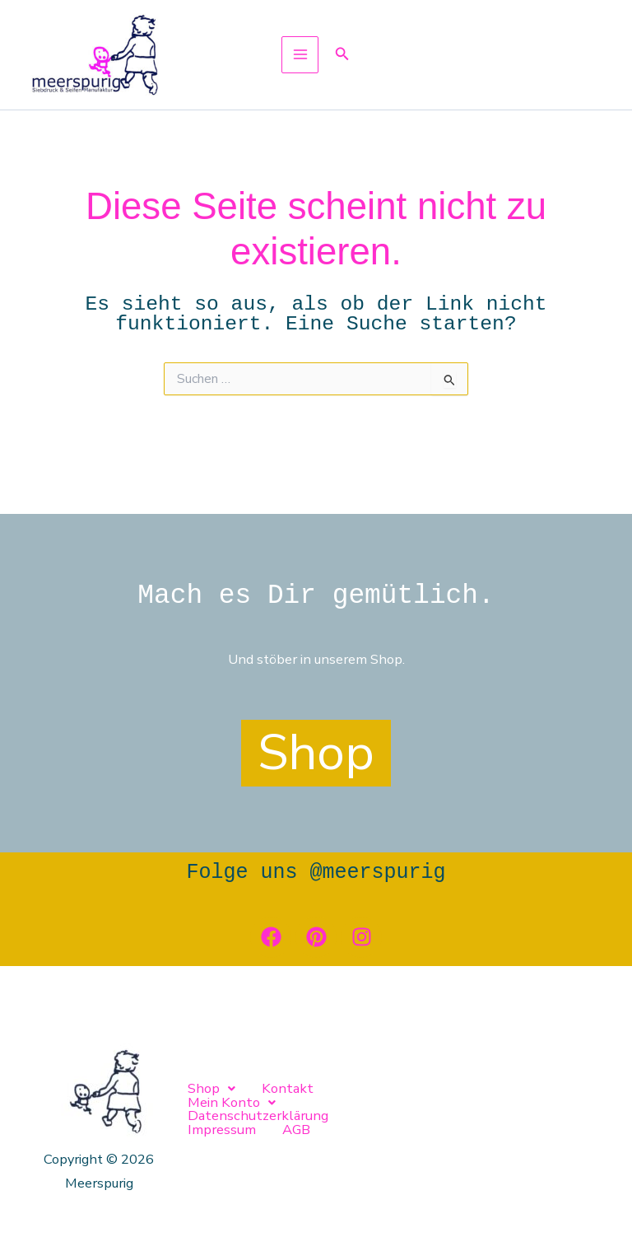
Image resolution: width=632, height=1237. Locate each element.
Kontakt (271, 1109)
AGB (277, 1119)
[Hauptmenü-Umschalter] (299, 78)
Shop (205, 1109)
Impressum (212, 1119)
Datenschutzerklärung (464, 1109)
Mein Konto (350, 1109)
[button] (342, 79)
